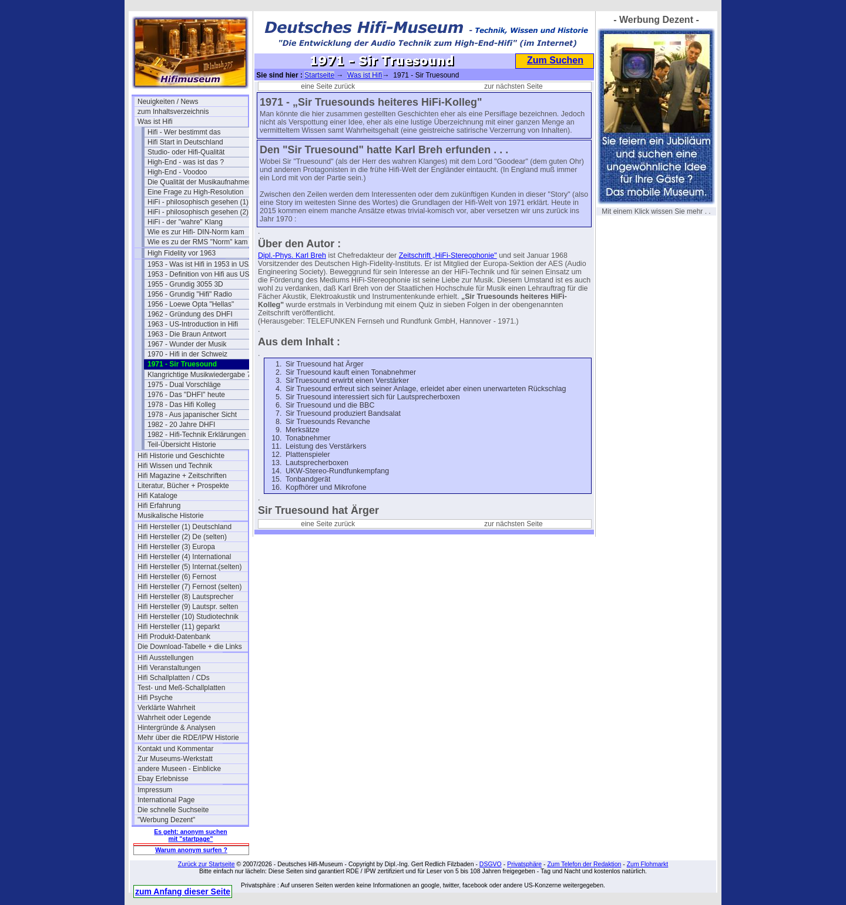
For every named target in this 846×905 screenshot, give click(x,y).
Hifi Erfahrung (158, 506)
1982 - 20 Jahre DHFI (181, 424)
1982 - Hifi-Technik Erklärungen (196, 434)
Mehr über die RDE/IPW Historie (188, 738)
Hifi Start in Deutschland (185, 142)
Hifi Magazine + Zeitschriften (182, 476)
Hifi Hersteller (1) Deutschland (184, 527)
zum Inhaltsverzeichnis (173, 111)
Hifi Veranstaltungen (168, 668)
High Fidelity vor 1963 (181, 253)
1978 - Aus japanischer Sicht (192, 415)
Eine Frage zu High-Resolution (195, 192)
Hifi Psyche (155, 698)
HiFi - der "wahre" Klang (185, 222)
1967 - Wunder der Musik (187, 344)
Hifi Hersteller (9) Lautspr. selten (187, 607)
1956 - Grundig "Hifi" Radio (189, 294)
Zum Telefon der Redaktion (584, 863)
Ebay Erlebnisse (163, 779)
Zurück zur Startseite (206, 863)
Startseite (319, 75)
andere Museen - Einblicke (179, 769)
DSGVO (490, 863)
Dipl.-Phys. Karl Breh (292, 255)
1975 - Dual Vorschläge (184, 385)
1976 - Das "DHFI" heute (186, 395)
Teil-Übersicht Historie (181, 444)
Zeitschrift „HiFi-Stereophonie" (448, 255)
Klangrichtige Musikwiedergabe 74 (201, 375)
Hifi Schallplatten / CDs (173, 678)
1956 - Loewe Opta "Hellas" (190, 304)
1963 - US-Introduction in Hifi (192, 324)
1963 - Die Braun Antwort (186, 334)
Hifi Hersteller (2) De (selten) (182, 537)
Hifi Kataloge (157, 496)
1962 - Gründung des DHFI (190, 314)
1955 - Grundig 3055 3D (185, 284)
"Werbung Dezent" (166, 820)
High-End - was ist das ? (185, 162)
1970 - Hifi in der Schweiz (187, 354)
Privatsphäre (524, 863)
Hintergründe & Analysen (176, 728)
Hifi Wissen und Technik (174, 466)
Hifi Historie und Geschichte (180, 456)
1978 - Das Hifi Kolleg (181, 405)
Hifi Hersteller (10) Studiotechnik (188, 617)
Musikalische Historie (170, 516)
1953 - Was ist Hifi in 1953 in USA (200, 264)
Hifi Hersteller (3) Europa (176, 547)
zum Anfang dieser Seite (182, 891)
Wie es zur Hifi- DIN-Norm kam (195, 232)
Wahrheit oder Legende (174, 718)
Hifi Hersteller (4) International (184, 557)
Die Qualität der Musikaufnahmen (199, 182)
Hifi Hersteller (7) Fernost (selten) (189, 587)
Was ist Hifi (155, 121)
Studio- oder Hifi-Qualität (185, 152)
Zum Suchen (555, 60)
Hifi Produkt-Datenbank (173, 637)
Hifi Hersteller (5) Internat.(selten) (189, 567)
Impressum (154, 790)
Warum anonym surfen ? (191, 849)
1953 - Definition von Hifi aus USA (200, 274)
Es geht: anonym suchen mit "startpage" (190, 835)
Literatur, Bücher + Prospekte (183, 486)
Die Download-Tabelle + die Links (189, 646)
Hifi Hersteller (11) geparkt (178, 627)
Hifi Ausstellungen (165, 658)
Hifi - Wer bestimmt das (183, 132)
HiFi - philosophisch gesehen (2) (198, 212)
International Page (165, 800)
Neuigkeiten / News (167, 101)
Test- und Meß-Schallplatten (181, 688)
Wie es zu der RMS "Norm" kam (197, 242)
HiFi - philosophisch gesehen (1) (198, 202)
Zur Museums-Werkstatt (175, 759)
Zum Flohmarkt (648, 863)
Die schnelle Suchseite (173, 810)
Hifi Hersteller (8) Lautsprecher (185, 597)
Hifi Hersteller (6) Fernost (176, 577)
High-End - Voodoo (177, 172)
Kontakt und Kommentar (175, 749)
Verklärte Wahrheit (166, 708)
